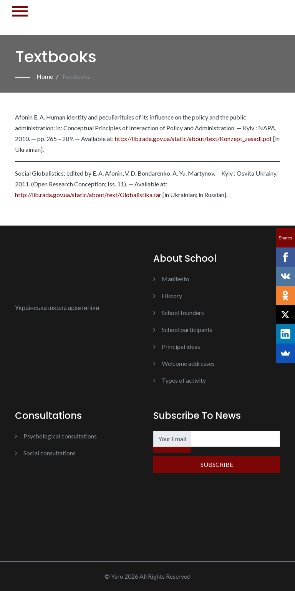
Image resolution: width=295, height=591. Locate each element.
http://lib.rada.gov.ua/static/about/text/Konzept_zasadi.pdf (193, 138)
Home (44, 76)
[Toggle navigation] (20, 17)
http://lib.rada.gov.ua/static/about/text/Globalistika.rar (88, 194)
